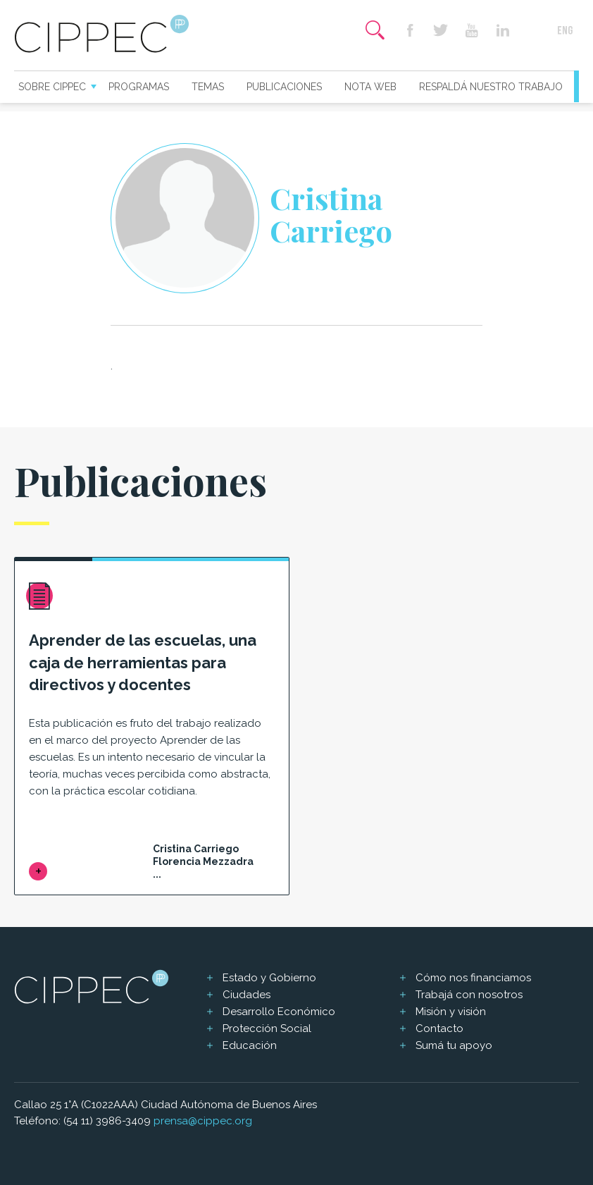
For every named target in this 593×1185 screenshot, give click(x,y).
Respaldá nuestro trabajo (491, 86)
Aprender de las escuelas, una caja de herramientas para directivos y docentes (142, 662)
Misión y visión (451, 1011)
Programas (138, 86)
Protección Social (267, 1028)
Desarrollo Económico (279, 1011)
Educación (250, 1045)
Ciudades (246, 994)
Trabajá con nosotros (469, 994)
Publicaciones (284, 86)
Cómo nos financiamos (473, 977)
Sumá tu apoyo (454, 1045)
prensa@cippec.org (203, 1121)
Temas (208, 86)
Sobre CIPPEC (52, 86)
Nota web (370, 86)
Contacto (439, 1028)
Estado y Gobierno (269, 977)
